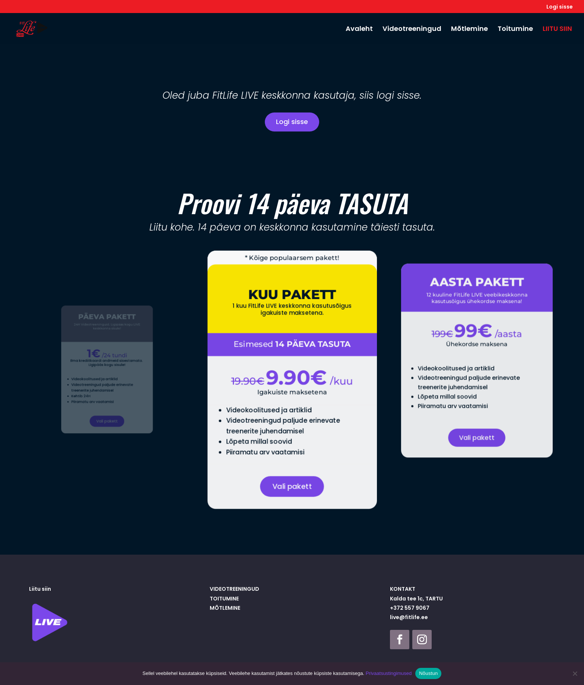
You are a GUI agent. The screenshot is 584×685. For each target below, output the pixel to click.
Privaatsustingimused (389, 673)
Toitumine (515, 29)
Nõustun (428, 673)
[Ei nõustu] (574, 673)
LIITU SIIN (557, 29)
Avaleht (359, 29)
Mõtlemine (469, 29)
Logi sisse (559, 7)
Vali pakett (107, 411)
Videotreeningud (412, 29)
